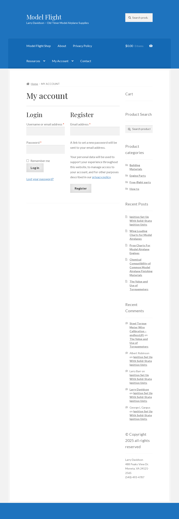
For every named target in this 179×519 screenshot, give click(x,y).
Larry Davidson (139, 389)
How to (134, 188)
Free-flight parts (140, 182)
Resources (33, 61)
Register (81, 188)
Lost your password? (40, 179)
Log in (35, 168)
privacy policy (101, 177)
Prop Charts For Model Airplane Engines (140, 249)
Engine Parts (138, 175)
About (62, 46)
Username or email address (45, 124)
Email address (86, 124)
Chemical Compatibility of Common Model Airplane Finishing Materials (141, 267)
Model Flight (43, 17)
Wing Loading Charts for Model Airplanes (141, 234)
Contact (85, 61)
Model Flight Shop (38, 46)
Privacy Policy (82, 46)
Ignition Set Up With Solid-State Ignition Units (141, 220)
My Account (60, 61)
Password (39, 142)
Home (34, 83)
